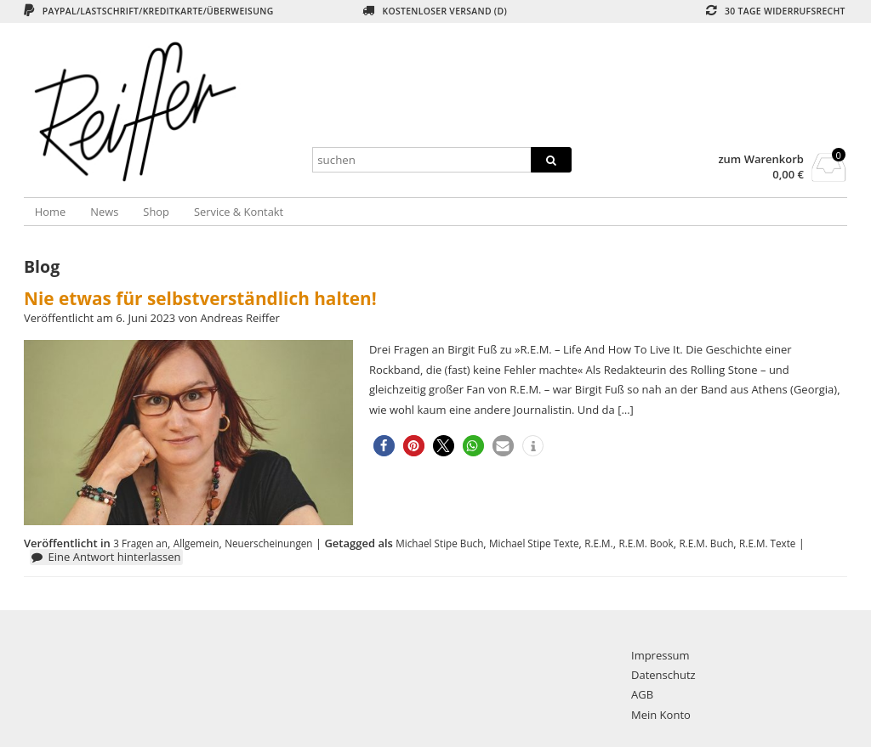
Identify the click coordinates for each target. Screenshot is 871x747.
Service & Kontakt (238, 211)
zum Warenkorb (761, 159)
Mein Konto (661, 714)
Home (50, 211)
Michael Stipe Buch (439, 543)
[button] (384, 445)
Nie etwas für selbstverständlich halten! (200, 298)
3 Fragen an (140, 543)
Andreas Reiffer (240, 317)
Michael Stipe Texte (533, 543)
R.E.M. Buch (706, 543)
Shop (156, 211)
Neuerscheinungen (268, 543)
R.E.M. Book (645, 543)
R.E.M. (598, 543)
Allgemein (196, 543)
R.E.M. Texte (767, 543)
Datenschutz (663, 674)
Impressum (660, 655)
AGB (642, 694)
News (104, 211)
